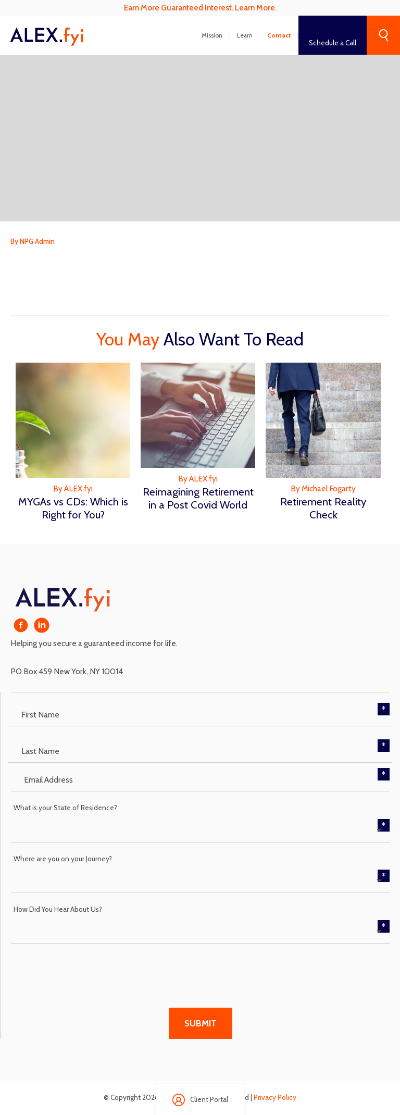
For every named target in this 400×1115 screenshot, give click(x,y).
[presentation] (90, 969)
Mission (212, 35)
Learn (245, 35)
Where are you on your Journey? (63, 858)
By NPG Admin (32, 241)
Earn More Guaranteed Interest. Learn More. (200, 8)
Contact (279, 35)
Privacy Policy (275, 1097)
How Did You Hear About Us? (58, 909)
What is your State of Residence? (65, 807)
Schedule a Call (332, 43)
